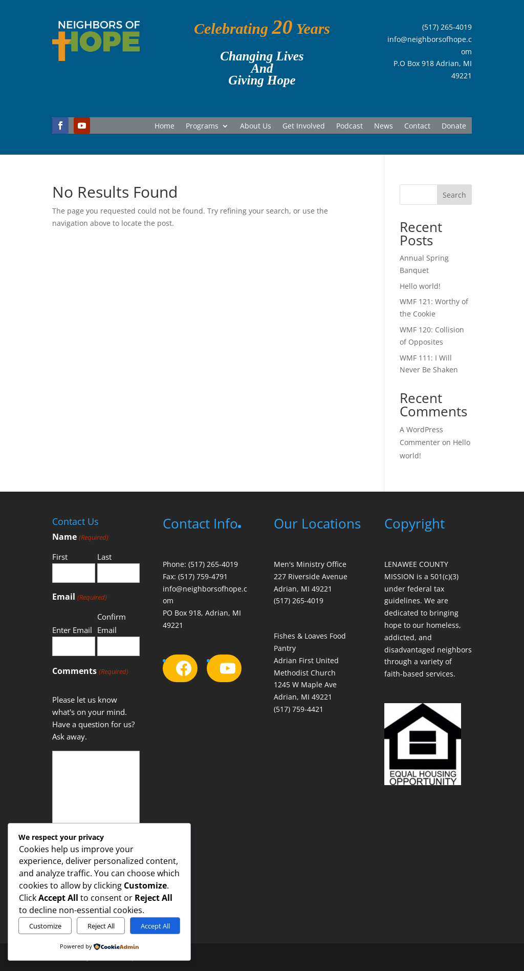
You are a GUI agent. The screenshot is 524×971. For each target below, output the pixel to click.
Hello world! (420, 286)
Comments (90, 672)
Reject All (101, 926)
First (60, 557)
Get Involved (303, 126)
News (383, 126)
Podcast (349, 126)
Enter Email (72, 630)
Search (454, 195)
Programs (202, 126)
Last (104, 557)
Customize (45, 926)
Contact (417, 126)
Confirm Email (111, 623)
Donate (454, 126)
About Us (255, 126)
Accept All (155, 926)
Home (164, 126)
